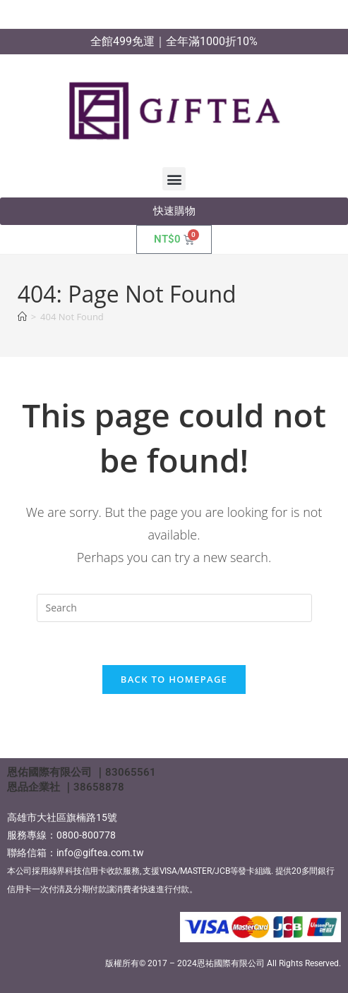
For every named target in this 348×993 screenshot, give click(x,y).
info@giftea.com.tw (100, 852)
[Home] (22, 316)
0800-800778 (86, 835)
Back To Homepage (174, 679)
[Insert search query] (174, 608)
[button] (174, 178)
